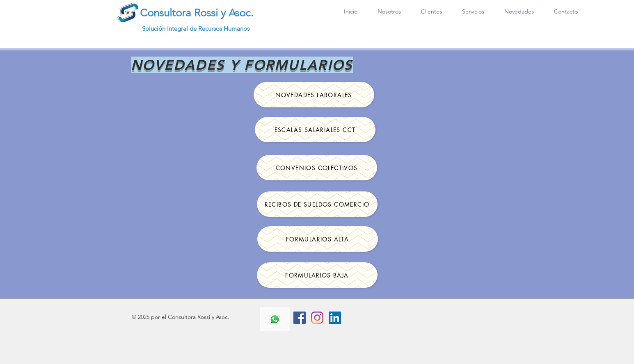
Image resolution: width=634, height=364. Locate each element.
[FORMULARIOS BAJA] (317, 275)
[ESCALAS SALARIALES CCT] (315, 129)
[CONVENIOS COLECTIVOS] (316, 167)
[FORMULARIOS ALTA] (317, 239)
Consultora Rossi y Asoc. (197, 13)
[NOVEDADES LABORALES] (314, 94)
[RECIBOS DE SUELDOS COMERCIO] (317, 204)
